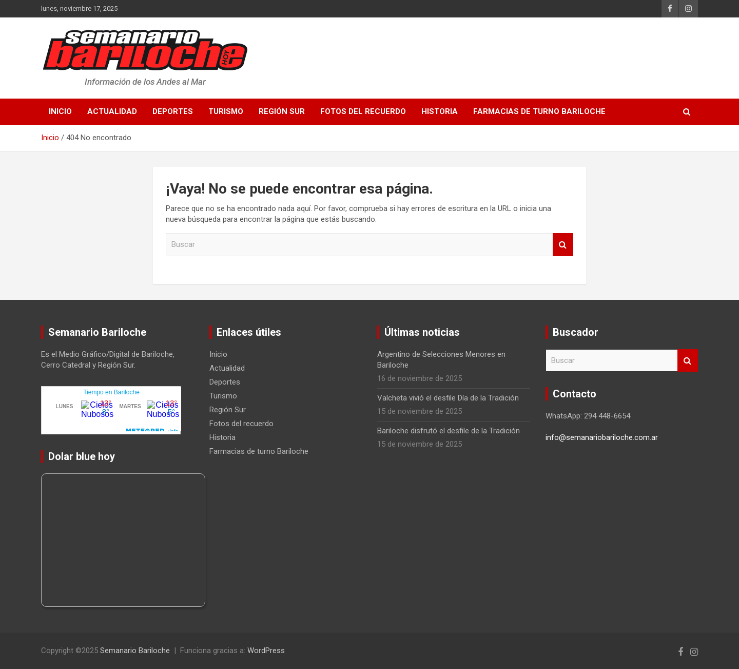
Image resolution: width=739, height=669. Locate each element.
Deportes (172, 111)
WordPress (266, 650)
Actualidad (112, 111)
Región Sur (282, 111)
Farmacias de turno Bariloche (539, 111)
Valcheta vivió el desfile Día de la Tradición (448, 398)
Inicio (60, 111)
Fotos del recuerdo (363, 111)
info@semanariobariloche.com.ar (602, 437)
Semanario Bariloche (135, 650)
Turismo (225, 111)
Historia (439, 111)
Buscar (563, 244)
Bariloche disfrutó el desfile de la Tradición (448, 430)
